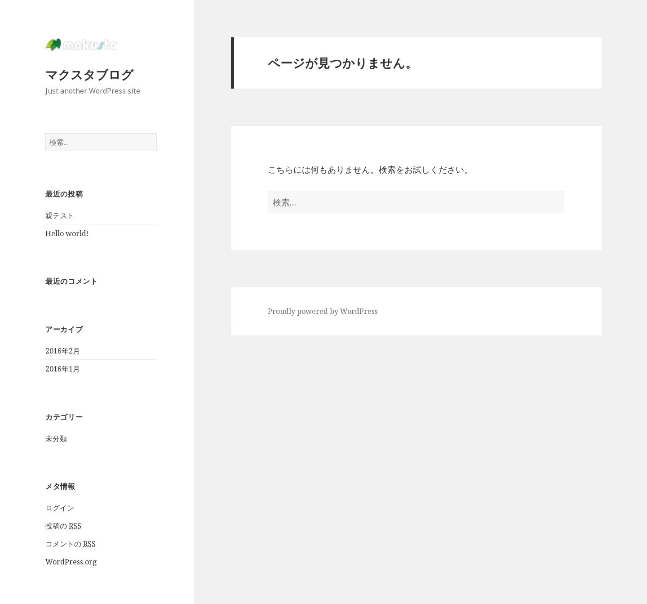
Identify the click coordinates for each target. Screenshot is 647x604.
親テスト (59, 215)
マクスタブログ (89, 74)
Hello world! (67, 233)
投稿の (63, 526)
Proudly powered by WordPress (323, 311)
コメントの (70, 544)
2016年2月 (62, 351)
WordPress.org (71, 562)
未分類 (56, 438)
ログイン (59, 508)
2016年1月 (62, 369)
